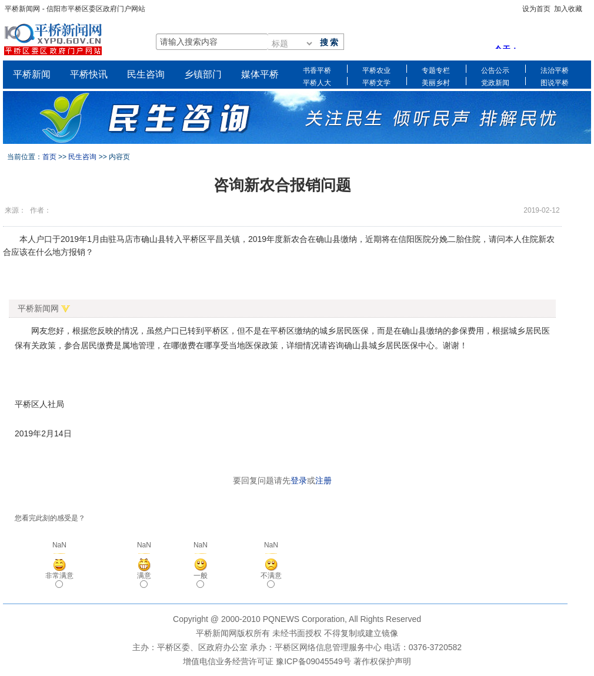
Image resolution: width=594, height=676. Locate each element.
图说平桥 (554, 82)
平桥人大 (317, 82)
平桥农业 (376, 69)
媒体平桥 (260, 74)
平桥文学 (376, 82)
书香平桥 (317, 69)
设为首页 (536, 9)
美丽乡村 (436, 82)
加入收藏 (568, 9)
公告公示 (495, 69)
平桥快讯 (89, 74)
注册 (323, 480)
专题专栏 (436, 69)
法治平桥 (554, 69)
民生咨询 (146, 74)
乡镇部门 (203, 74)
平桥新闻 (32, 74)
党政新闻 (495, 82)
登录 (299, 480)
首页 (49, 157)
